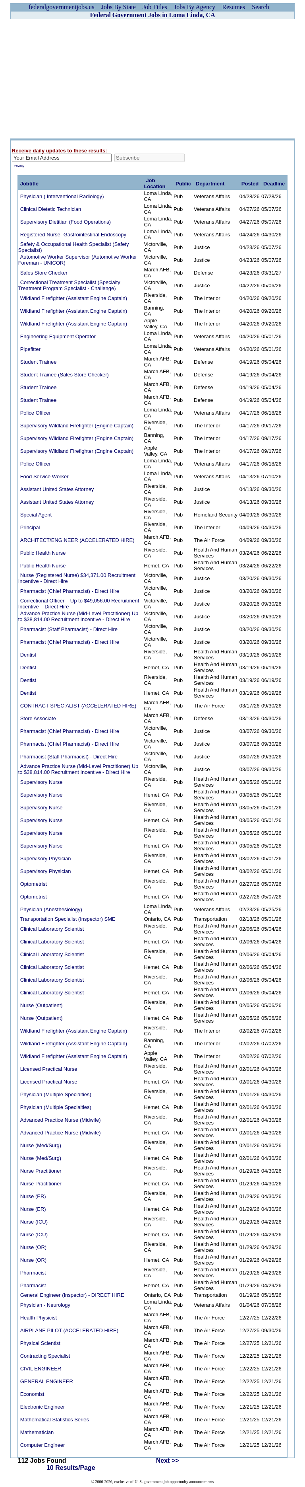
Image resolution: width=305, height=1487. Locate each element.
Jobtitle (29, 184)
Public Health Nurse (43, 553)
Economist (32, 1394)
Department (210, 184)
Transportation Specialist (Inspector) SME (68, 919)
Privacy (19, 166)
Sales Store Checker (44, 273)
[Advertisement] (152, 78)
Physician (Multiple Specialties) (55, 1094)
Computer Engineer (42, 1445)
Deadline (274, 184)
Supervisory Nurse (41, 782)
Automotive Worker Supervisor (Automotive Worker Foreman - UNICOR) (77, 260)
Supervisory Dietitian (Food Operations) (65, 222)
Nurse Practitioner (41, 1171)
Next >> (167, 1460)
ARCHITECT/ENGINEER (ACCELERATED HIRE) (77, 540)
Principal (30, 527)
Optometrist (33, 884)
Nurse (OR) (33, 1247)
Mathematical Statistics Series (54, 1420)
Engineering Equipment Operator (58, 336)
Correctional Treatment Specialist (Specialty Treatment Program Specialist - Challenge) (69, 285)
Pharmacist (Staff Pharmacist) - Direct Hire (69, 629)
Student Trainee (38, 362)
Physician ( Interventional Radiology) (62, 196)
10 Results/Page (70, 1467)
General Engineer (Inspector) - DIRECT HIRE (72, 1295)
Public (183, 184)
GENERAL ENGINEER (46, 1381)
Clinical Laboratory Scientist (52, 929)
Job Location (154, 183)
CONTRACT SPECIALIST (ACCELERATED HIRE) (78, 706)
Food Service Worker (44, 476)
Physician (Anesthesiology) (51, 909)
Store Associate (38, 718)
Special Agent (36, 515)
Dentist (28, 655)
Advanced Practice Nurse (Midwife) (60, 1120)
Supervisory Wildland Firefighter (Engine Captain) (76, 426)
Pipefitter (30, 349)
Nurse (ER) (33, 1196)
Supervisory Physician (45, 858)
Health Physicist (38, 1318)
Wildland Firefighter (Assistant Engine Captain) (73, 298)
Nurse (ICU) (34, 1222)
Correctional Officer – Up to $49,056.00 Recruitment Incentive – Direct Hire (78, 604)
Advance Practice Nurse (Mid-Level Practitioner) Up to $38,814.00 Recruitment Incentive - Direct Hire (78, 616)
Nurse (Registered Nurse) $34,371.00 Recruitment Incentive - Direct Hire (76, 578)
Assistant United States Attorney (57, 489)
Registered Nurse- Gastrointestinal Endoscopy (73, 235)
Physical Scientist (40, 1343)
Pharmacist (33, 1273)
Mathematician (37, 1432)
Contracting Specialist (45, 1356)
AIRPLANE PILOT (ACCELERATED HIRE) (69, 1330)
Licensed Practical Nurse (48, 1069)
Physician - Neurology (45, 1305)
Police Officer (35, 413)
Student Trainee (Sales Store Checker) (64, 375)
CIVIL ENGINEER (41, 1369)
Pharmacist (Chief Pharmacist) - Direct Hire (69, 591)
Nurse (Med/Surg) (40, 1145)
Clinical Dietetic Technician (50, 209)
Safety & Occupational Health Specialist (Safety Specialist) (73, 247)
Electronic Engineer (42, 1407)
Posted (250, 184)
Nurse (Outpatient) (41, 1005)
